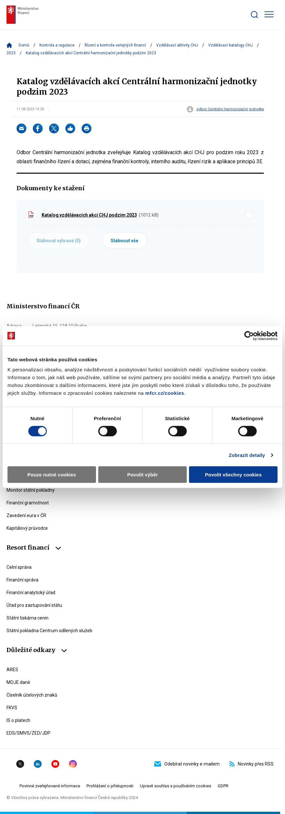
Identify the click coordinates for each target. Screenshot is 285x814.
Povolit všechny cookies (233, 474)
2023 (11, 53)
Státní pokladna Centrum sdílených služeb (49, 630)
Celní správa (19, 567)
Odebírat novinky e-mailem (187, 764)
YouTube (55, 764)
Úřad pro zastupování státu (34, 605)
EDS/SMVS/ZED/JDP (28, 733)
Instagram (73, 764)
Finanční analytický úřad (31, 592)
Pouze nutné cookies (51, 474)
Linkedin (38, 764)
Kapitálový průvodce (27, 528)
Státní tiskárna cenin (27, 618)
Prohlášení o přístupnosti (110, 785)
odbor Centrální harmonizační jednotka (230, 109)
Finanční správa (22, 579)
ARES (12, 669)
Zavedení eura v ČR (26, 515)
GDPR (223, 785)
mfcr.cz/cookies (164, 393)
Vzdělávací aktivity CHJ (177, 45)
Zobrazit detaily (247, 455)
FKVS (12, 707)
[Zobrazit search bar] (254, 14)
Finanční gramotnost (28, 502)
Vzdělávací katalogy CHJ (230, 45)
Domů (24, 45)
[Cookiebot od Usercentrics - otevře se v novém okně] (249, 335)
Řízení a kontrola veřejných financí (115, 45)
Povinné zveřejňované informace (50, 785)
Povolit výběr (142, 474)
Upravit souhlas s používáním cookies (175, 785)
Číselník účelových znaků (32, 695)
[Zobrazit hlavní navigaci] (269, 14)
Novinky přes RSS (251, 764)
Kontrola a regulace (57, 45)
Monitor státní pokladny (31, 490)
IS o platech (18, 720)
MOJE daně (18, 682)
